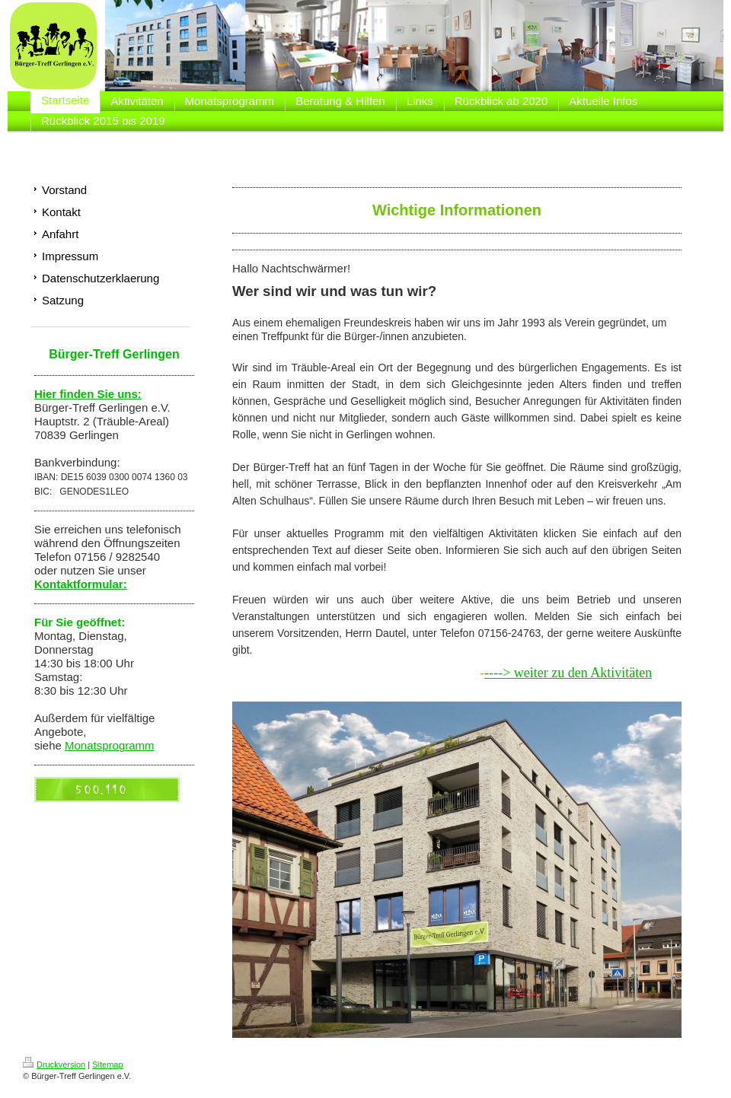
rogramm (132, 745)
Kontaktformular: (80, 584)
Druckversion (54, 1064)
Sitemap (107, 1064)
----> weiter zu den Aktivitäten (568, 672)
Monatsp (87, 745)
